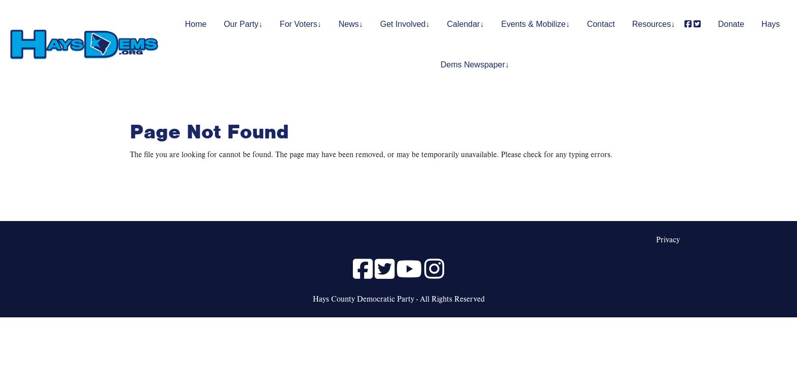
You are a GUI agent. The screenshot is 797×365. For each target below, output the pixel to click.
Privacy (668, 239)
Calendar (463, 24)
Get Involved (403, 24)
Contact (601, 24)
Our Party (241, 24)
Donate (731, 24)
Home (196, 24)
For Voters (298, 24)
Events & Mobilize (533, 24)
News (349, 24)
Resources (651, 24)
